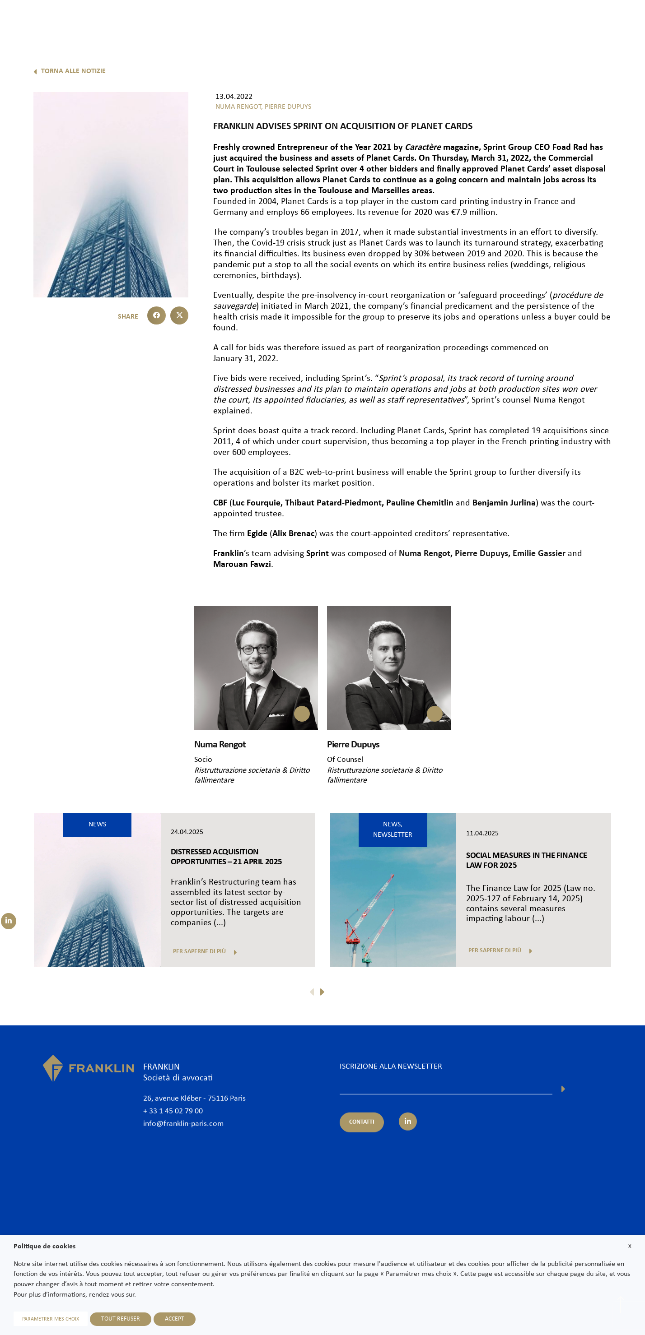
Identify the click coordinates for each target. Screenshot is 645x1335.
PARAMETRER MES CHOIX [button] (50, 1319)
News (530, 21)
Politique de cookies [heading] (44, 1246)
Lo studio (317, 21)
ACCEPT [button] (174, 1319)
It (624, 44)
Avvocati (357, 21)
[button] (156, 315)
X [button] (629, 1246)
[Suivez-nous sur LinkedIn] (8, 921)
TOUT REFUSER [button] (120, 1319)
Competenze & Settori (417, 21)
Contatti (619, 21)
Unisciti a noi (573, 21)
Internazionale (486, 21)
